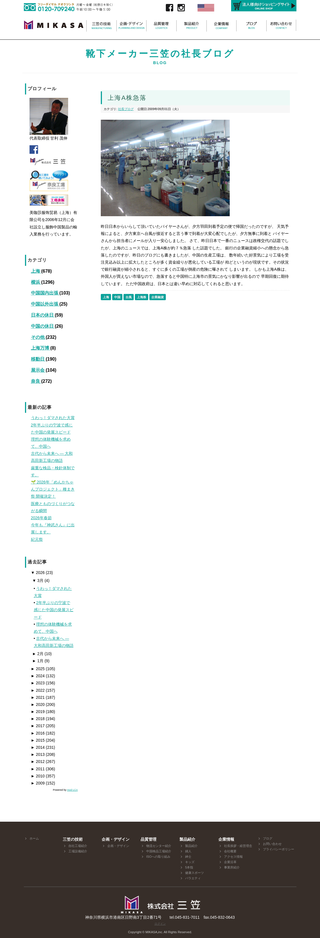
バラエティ (193, 878)
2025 (38, 668)
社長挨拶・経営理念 (238, 845)
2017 (38, 726)
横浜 (36, 282)
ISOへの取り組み (158, 856)
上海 (36, 271)
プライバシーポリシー (278, 849)
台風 (129, 297)
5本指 (189, 867)
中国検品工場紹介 (158, 851)
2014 (38, 747)
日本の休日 (43, 315)
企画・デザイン (118, 845)
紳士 (188, 856)
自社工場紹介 (77, 845)
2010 (38, 776)
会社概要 (230, 851)
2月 (38, 653)
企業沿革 (230, 862)
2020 (38, 704)
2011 (38, 769)
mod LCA (72, 789)
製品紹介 (191, 845)
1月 (38, 661)
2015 (38, 740)
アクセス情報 (233, 856)
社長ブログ (126, 109)
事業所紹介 (232, 867)
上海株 (141, 297)
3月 (38, 580)
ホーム (34, 838)
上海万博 (40, 348)
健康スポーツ (194, 872)
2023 (38, 683)
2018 (38, 718)
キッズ (189, 862)
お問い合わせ (272, 844)
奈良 (36, 381)
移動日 (38, 359)
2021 (38, 697)
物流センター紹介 (158, 845)
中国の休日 (43, 326)
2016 (38, 733)
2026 (38, 572)
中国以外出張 (45, 304)
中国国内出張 (45, 293)
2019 (38, 711)
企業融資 (157, 297)
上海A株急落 (127, 97)
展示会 (38, 370)
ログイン (160, 923)
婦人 (188, 851)
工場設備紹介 (77, 851)
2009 (38, 783)
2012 (38, 761)
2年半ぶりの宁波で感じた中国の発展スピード (54, 609)
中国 (117, 297)
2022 (38, 690)
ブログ (267, 838)
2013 (38, 754)
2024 (38, 676)
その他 (38, 337)
